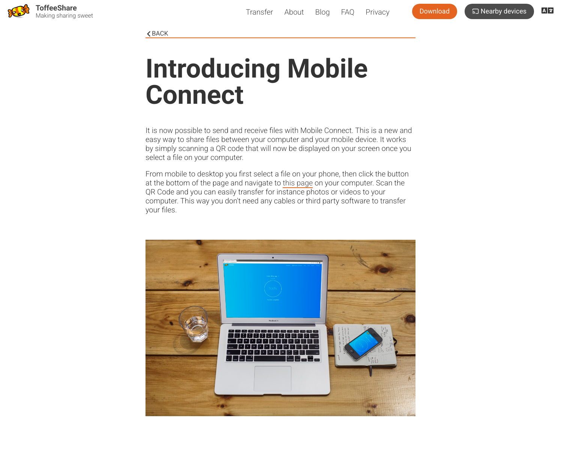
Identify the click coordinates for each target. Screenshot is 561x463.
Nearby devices (499, 11)
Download (435, 11)
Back (157, 33)
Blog (322, 11)
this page (298, 182)
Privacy (378, 11)
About (294, 11)
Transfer (259, 11)
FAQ (348, 11)
